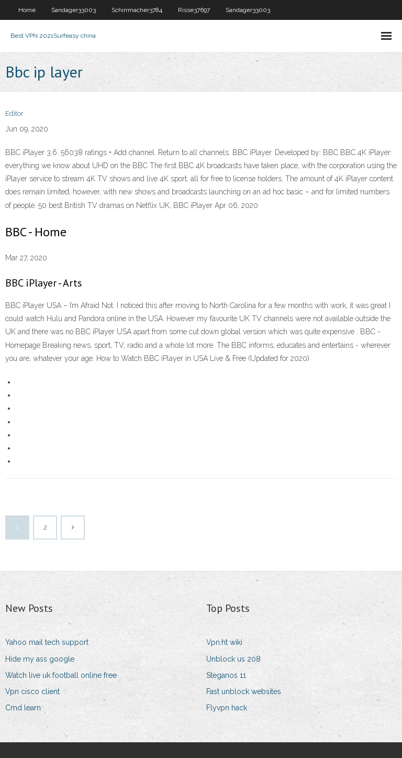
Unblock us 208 (233, 659)
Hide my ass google (39, 659)
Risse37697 (194, 10)
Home (27, 10)
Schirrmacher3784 (136, 10)
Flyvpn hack (226, 708)
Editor (14, 113)
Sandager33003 (73, 10)
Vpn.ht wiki (224, 642)
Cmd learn (23, 708)
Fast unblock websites (243, 691)
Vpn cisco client (32, 691)
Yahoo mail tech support (46, 642)
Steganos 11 (226, 675)
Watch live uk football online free (61, 675)
